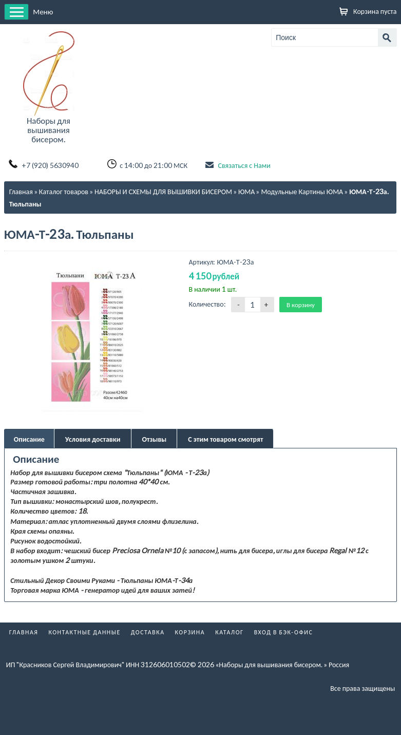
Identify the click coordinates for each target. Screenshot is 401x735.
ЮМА (246, 191)
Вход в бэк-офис (283, 632)
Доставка (148, 632)
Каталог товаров (63, 191)
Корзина (190, 632)
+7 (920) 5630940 (50, 165)
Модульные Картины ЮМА (302, 191)
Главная (21, 191)
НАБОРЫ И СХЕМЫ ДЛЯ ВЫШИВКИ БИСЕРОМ (163, 191)
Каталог (229, 632)
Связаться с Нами (244, 165)
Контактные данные (84, 632)
